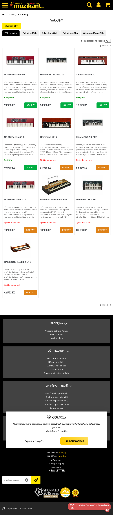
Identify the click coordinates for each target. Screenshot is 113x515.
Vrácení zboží (56, 369)
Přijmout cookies (74, 441)
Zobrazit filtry (11, 26)
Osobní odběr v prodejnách (56, 393)
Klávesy (12, 14)
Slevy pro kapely (56, 463)
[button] (56, 323)
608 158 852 (52, 456)
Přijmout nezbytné (34, 440)
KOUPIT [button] (31, 105)
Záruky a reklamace (56, 365)
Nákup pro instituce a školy (56, 373)
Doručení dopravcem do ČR (56, 400)
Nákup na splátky (56, 362)
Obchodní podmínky (56, 358)
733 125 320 (52, 452)
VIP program (56, 460)
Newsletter (56, 467)
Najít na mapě (56, 334)
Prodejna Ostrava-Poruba (57, 330)
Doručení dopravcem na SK (56, 404)
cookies (63, 431)
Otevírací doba (56, 338)
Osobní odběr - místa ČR (57, 397)
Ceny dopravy (56, 408)
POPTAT (66, 167)
